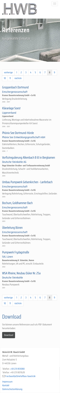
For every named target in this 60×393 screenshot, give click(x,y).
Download (8, 335)
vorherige (8, 72)
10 (5, 78)
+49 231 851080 (17, 369)
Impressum (7, 382)
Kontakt (5, 385)
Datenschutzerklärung (12, 389)
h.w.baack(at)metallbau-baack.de (20, 376)
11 (10, 78)
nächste (18, 78)
